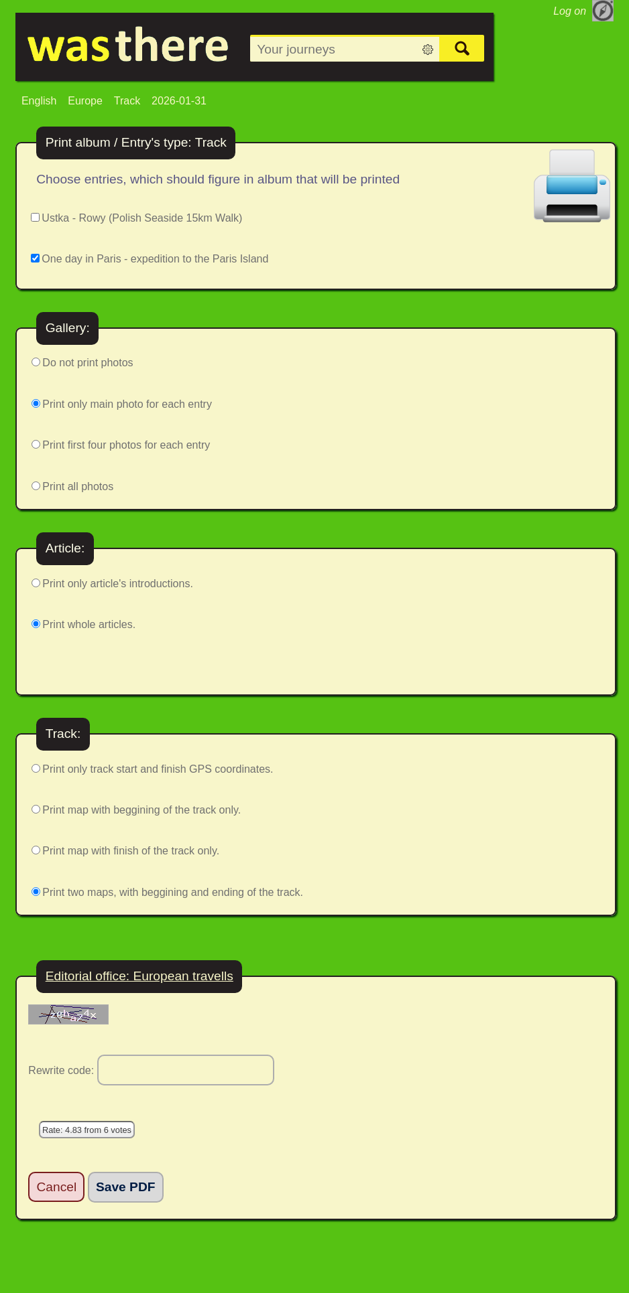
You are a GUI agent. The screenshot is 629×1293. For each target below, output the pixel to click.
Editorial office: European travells (139, 976)
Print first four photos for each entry (126, 445)
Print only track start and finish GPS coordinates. (157, 769)
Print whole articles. (88, 624)
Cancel (57, 1187)
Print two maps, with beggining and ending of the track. (172, 892)
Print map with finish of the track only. (130, 850)
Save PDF (126, 1187)
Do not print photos (87, 362)
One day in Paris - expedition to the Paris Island (155, 258)
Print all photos (77, 486)
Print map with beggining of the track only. (141, 810)
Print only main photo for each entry (127, 404)
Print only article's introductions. (117, 583)
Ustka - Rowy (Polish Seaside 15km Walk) (142, 218)
